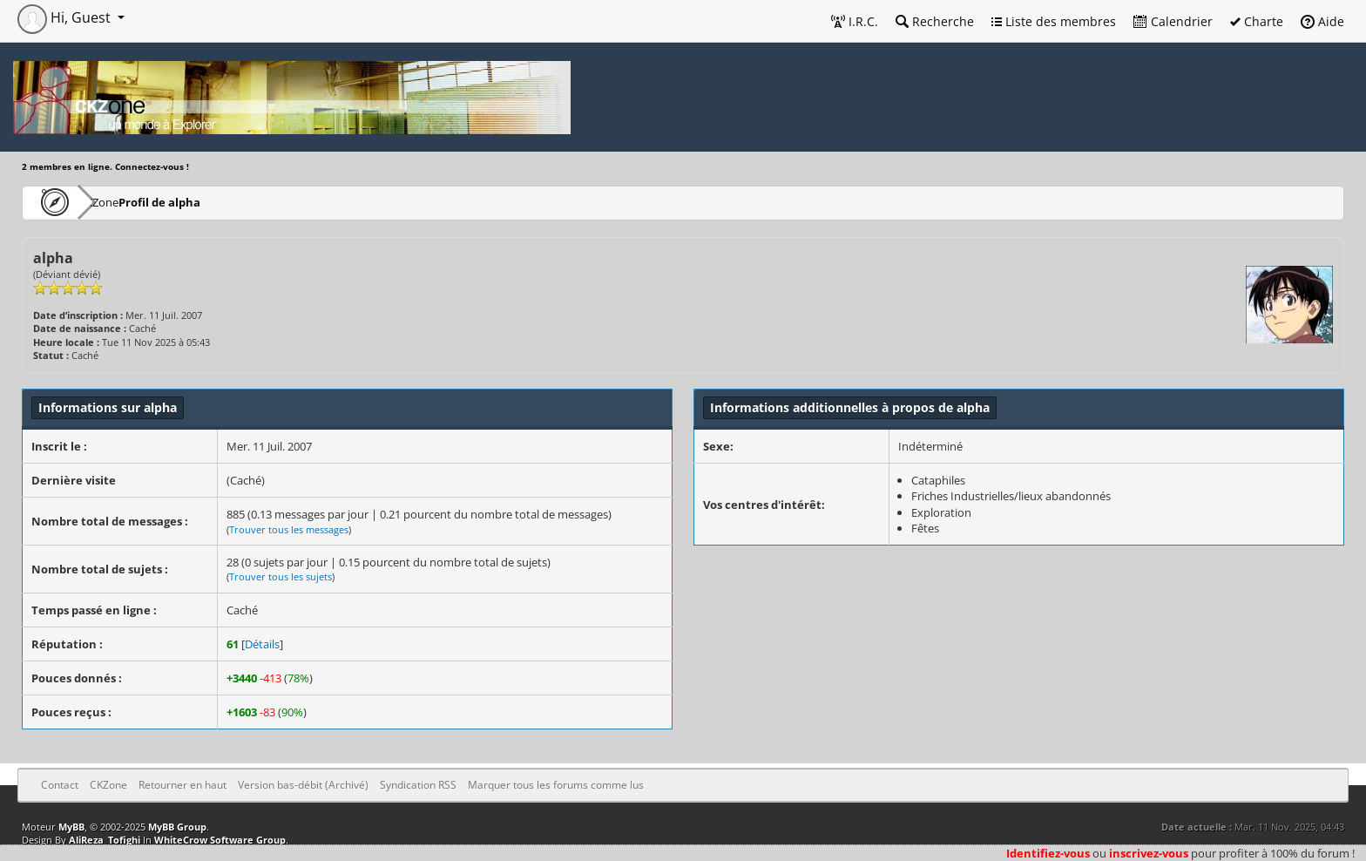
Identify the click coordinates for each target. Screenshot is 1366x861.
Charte (1256, 21)
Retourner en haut (183, 784)
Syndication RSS (418, 784)
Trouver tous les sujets (280, 576)
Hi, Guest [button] (65, 17)
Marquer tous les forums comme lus (556, 784)
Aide (1322, 21)
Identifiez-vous (1048, 853)
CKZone (122, 201)
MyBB (71, 826)
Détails (262, 644)
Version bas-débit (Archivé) (303, 784)
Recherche (935, 21)
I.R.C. (854, 21)
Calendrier (1173, 21)
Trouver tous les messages (288, 529)
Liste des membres (1053, 21)
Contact (59, 784)
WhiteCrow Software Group (220, 839)
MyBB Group (177, 826)
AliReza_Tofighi (104, 839)
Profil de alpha (211, 201)
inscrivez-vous (1148, 853)
